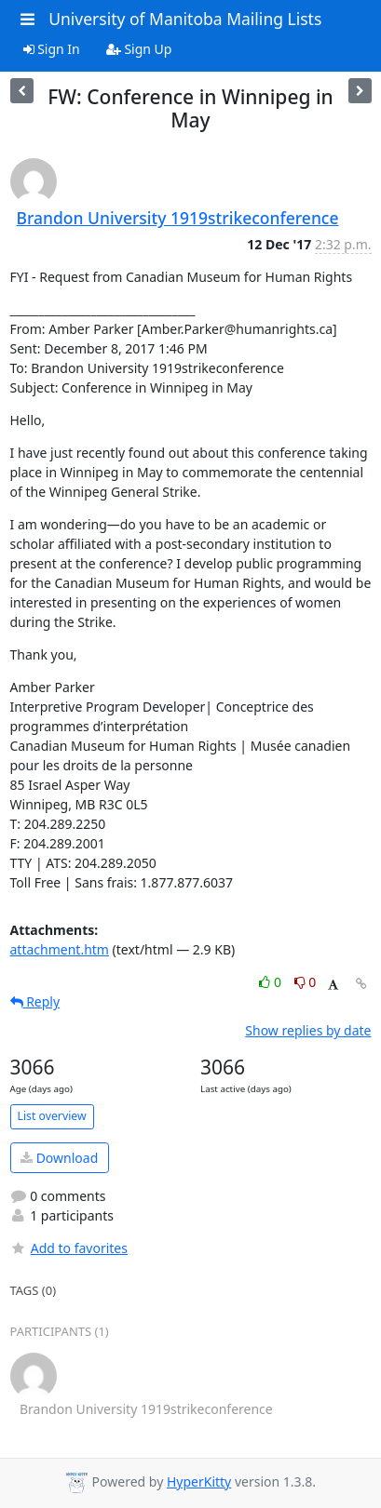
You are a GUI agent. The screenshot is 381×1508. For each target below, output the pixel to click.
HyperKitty (199, 1481)
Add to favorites (69, 1248)
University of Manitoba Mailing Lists (184, 18)
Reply (35, 1001)
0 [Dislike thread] (305, 982)
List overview (52, 1116)
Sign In (51, 49)
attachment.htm (59, 949)
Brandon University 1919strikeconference (178, 218)
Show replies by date (308, 1030)
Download (59, 1158)
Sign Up (139, 49)
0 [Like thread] (271, 982)
